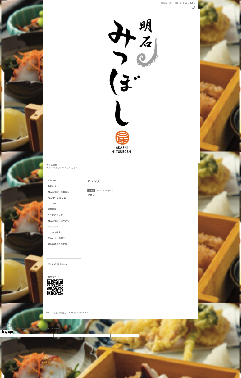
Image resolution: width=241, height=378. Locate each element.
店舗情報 (52, 209)
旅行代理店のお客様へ (58, 244)
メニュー (52, 203)
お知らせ (52, 186)
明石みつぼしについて (58, 221)
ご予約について (55, 215)
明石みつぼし (60, 313)
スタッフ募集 (54, 232)
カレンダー (53, 227)
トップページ (54, 180)
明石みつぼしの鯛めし (58, 192)
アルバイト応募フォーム (59, 238)
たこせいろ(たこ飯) (57, 198)
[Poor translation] (9, 332)
